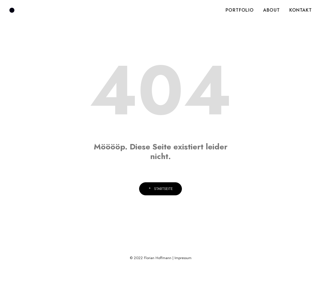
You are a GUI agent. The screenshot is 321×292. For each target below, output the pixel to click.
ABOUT (271, 10)
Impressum (183, 258)
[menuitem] (242, 10)
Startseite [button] (160, 188)
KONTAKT (300, 10)
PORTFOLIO (240, 10)
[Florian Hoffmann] (11, 10)
